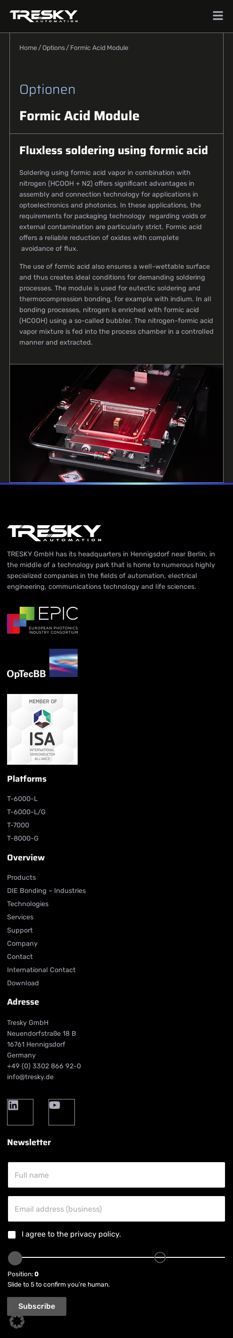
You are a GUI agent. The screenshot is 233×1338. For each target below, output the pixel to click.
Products (21, 878)
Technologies (27, 904)
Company (22, 944)
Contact (20, 957)
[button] (17, 1321)
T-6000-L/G (26, 812)
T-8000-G (23, 838)
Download (23, 983)
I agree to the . (71, 1234)
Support (20, 930)
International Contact (41, 970)
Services (20, 917)
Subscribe (36, 1306)
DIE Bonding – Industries (46, 891)
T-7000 (18, 825)
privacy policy (94, 1234)
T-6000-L (22, 799)
